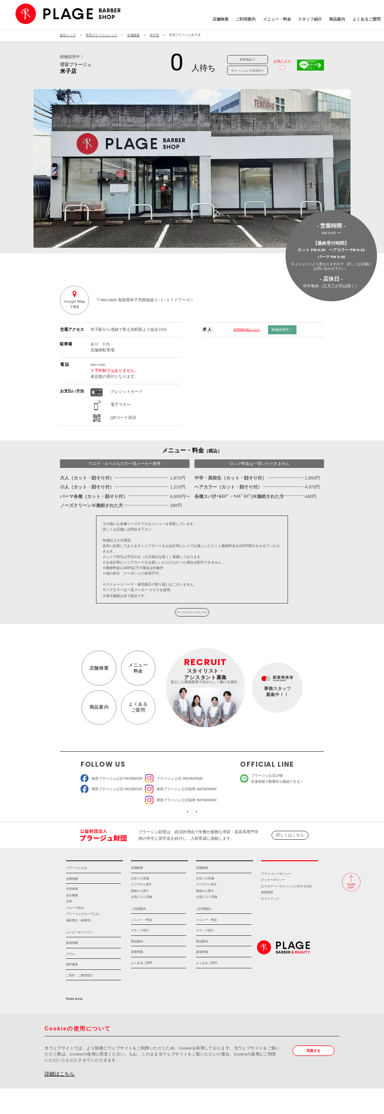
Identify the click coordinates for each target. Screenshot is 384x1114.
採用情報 (290, 883)
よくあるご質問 (333, 21)
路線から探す (140, 916)
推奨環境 (267, 918)
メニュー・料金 (244, 21)
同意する (316, 1077)
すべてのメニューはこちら (192, 618)
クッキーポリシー (273, 905)
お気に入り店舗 (141, 922)
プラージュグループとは (82, 939)
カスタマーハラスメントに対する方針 (286, 912)
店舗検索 (187, 21)
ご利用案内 (212, 21)
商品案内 (304, 21)
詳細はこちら (59, 1099)
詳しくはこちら (290, 854)
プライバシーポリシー (276, 899)
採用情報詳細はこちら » (255, 329)
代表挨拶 (72, 914)
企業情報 (72, 904)
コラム (70, 979)
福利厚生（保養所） (79, 946)
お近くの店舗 (140, 903)
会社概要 (72, 921)
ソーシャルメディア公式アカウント (156, 827)
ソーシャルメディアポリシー (229, 827)
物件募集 (72, 990)
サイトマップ (270, 924)
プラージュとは (76, 893)
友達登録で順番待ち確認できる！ (305, 65)
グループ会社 (75, 933)
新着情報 (72, 968)
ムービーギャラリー (79, 957)
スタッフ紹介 (276, 21)
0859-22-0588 (102, 364)
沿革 (69, 927)
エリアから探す (141, 910)
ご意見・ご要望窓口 (79, 1001)
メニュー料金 (135, 678)
